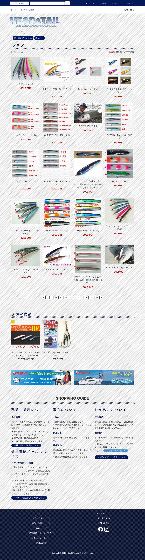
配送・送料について (41, 523)
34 (76, 297)
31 (61, 297)
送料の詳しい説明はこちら (26, 445)
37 (91, 297)
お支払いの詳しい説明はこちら (111, 457)
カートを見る (104, 518)
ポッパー (39, 38)
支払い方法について (41, 518)
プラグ (22, 32)
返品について (41, 528)
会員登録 (101, 3)
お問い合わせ (127, 10)
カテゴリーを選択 (25, 10)
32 (66, 297)
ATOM (44, 543)
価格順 (119, 52)
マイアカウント (104, 513)
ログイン (114, 3)
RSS (38, 543)
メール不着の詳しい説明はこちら (29, 498)
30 (55, 297)
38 (96, 297)
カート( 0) (128, 3)
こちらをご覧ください (116, 450)
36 (86, 297)
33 (71, 297)
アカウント (88, 3)
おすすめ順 (129, 52)
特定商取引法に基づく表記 (41, 533)
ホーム (13, 10)
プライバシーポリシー (41, 538)
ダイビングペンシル (23, 38)
